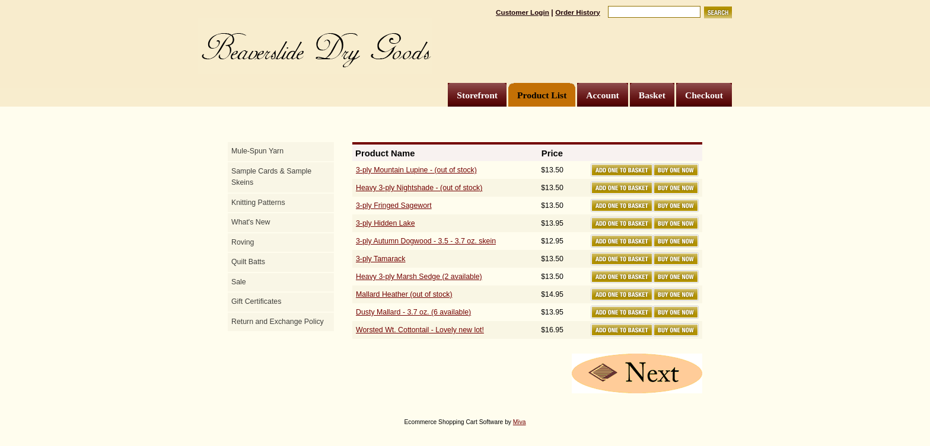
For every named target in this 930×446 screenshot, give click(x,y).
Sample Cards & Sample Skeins (271, 177)
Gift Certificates (256, 301)
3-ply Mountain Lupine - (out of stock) (416, 170)
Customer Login (522, 12)
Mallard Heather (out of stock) (404, 294)
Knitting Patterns (258, 202)
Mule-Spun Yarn (257, 151)
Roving (242, 242)
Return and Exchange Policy (277, 321)
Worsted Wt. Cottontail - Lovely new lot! (420, 330)
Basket (652, 95)
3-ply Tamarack (380, 259)
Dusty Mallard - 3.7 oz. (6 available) (413, 312)
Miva (519, 422)
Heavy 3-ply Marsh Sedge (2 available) (419, 276)
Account (602, 95)
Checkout (704, 95)
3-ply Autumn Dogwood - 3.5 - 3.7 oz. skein (426, 241)
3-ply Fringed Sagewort (394, 205)
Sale (238, 282)
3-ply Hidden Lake (385, 223)
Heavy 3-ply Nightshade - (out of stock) (419, 188)
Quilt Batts (248, 262)
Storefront (477, 95)
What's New (250, 222)
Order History (577, 12)
